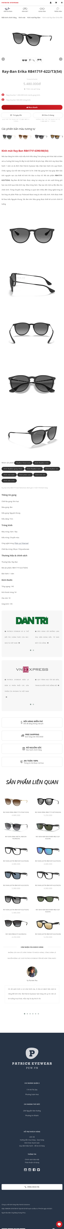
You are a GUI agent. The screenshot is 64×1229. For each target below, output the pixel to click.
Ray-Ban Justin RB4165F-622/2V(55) (16, 885)
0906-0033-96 (32, 1187)
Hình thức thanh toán (32, 1143)
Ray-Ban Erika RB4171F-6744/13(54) (16, 812)
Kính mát (25, 9)
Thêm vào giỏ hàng (32, 89)
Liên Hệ (32, 1137)
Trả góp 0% (16, 115)
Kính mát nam (9, 475)
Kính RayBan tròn (42, 463)
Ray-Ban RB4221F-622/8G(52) (16, 934)
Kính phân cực (25, 475)
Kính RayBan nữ (52, 469)
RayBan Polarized (23, 463)
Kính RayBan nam (34, 469)
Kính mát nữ (40, 475)
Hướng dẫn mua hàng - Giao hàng (32, 1140)
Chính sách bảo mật (32, 1159)
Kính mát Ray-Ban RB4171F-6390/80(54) (25, 151)
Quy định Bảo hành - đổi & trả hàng (32, 1146)
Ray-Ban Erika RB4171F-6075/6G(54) (48, 812)
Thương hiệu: (30, 79)
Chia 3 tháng (48, 115)
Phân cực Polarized (21, 543)
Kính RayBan (8, 9)
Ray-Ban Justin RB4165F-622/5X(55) (48, 885)
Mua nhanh (32, 107)
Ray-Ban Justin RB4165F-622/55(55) (48, 861)
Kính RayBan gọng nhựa (13, 469)
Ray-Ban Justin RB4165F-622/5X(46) (16, 861)
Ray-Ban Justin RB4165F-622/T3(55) (16, 910)
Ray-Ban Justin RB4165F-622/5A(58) (48, 934)
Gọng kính (42, 9)
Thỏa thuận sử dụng (32, 1162)
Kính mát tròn (9, 481)
